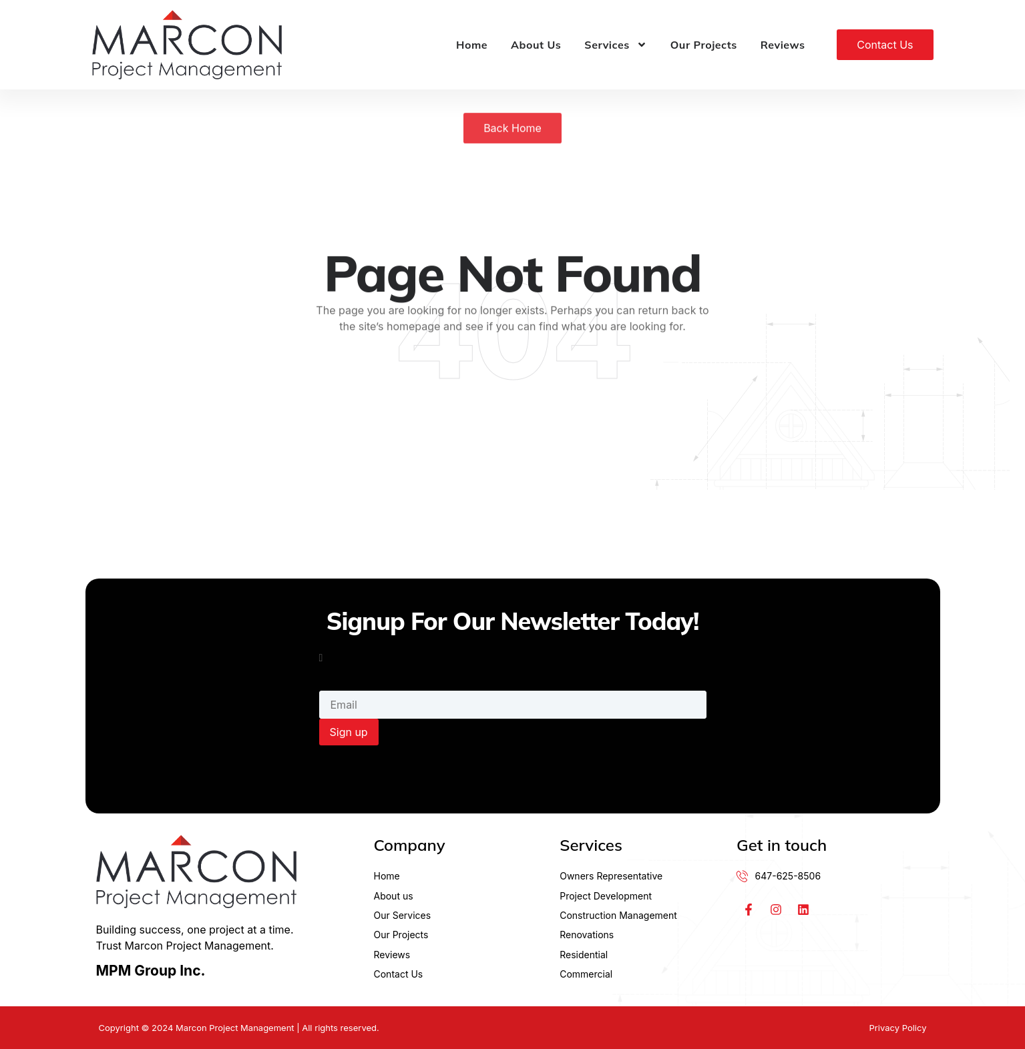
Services (615, 45)
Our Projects (703, 44)
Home (471, 44)
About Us (536, 44)
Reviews (783, 44)
